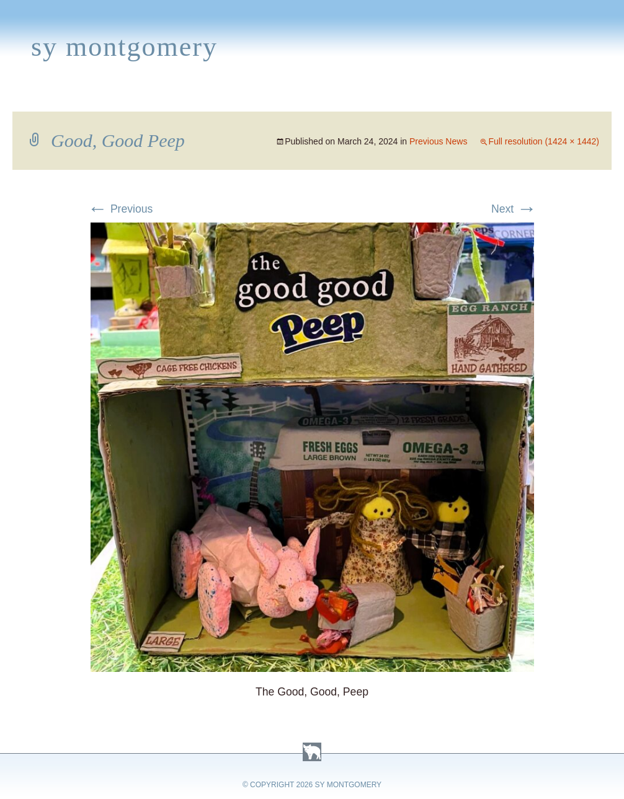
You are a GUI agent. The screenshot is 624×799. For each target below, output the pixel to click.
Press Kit (500, 96)
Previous (120, 209)
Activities (319, 96)
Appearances (143, 96)
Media (259, 96)
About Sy (388, 96)
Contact (568, 96)
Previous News (438, 141)
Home (22, 96)
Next (514, 209)
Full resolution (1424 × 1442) (543, 141)
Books (71, 96)
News (213, 96)
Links (444, 96)
